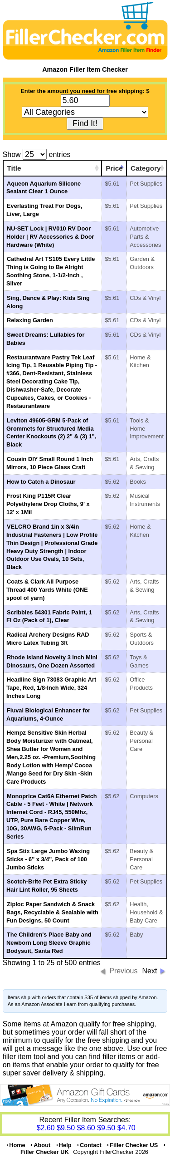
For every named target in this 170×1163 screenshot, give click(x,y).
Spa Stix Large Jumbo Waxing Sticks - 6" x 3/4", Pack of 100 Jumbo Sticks (48, 859)
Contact (89, 1145)
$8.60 (86, 1128)
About (39, 1145)
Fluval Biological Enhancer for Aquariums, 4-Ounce (48, 714)
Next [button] (149, 971)
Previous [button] (123, 971)
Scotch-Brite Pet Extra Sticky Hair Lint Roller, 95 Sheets (46, 885)
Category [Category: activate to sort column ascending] (146, 168)
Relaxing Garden (30, 320)
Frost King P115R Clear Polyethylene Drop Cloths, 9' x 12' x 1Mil (48, 503)
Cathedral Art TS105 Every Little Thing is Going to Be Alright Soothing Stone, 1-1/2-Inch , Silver (50, 271)
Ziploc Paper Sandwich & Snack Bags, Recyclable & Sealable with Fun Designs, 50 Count (52, 912)
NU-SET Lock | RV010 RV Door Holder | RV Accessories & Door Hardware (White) (50, 236)
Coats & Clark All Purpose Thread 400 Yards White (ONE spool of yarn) (47, 589)
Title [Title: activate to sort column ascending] (14, 168)
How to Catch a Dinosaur (41, 481)
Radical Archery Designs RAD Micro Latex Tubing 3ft (47, 638)
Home (15, 1145)
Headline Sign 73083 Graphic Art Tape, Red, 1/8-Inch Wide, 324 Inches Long (51, 687)
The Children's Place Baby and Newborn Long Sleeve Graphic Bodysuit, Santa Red (49, 942)
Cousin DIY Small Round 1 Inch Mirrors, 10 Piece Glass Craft (49, 463)
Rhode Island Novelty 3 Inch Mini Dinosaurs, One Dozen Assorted (51, 661)
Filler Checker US (132, 1145)
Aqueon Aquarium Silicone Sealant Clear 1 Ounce (43, 187)
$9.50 (66, 1128)
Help (63, 1145)
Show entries (37, 154)
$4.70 (126, 1128)
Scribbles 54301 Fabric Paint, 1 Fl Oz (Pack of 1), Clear (49, 616)
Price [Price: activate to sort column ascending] (114, 168)
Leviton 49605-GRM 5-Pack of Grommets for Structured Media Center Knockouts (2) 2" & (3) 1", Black (51, 432)
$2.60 (46, 1128)
